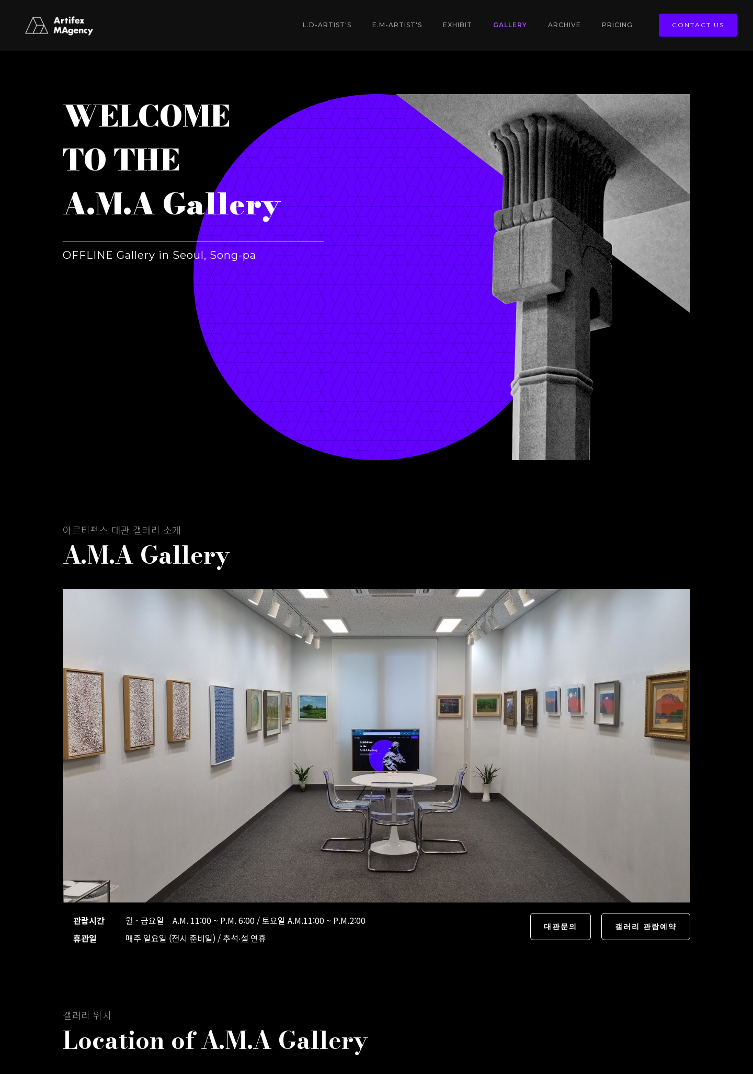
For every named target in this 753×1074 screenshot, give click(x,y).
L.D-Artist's (327, 25)
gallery (510, 25)
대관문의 (560, 926)
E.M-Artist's (397, 25)
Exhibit (457, 25)
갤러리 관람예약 (646, 926)
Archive (564, 25)
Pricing (617, 25)
